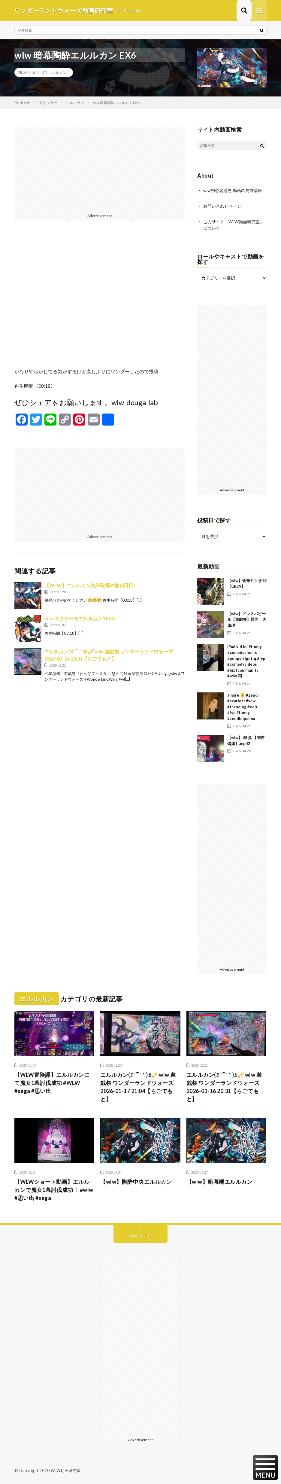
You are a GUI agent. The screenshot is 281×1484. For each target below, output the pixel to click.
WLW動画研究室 (66, 1470)
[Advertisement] (99, 169)
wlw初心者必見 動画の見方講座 (232, 190)
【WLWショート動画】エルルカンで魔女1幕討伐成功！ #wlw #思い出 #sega (53, 1189)
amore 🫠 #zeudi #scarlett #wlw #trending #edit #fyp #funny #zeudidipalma (243, 707)
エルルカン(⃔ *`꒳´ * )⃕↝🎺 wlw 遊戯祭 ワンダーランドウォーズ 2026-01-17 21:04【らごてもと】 (138, 1086)
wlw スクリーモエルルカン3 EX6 (79, 618)
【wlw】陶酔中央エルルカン (136, 1181)
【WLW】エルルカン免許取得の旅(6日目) (89, 585)
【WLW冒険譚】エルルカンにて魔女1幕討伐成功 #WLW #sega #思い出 (51, 1082)
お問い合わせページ (222, 206)
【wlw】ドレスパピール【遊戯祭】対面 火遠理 (246, 619)
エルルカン (57, 72)
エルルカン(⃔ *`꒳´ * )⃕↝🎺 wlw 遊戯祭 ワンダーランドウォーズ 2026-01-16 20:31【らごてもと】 (224, 1086)
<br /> (99, 299)
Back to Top (140, 1235)
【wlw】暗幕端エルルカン (219, 1181)
